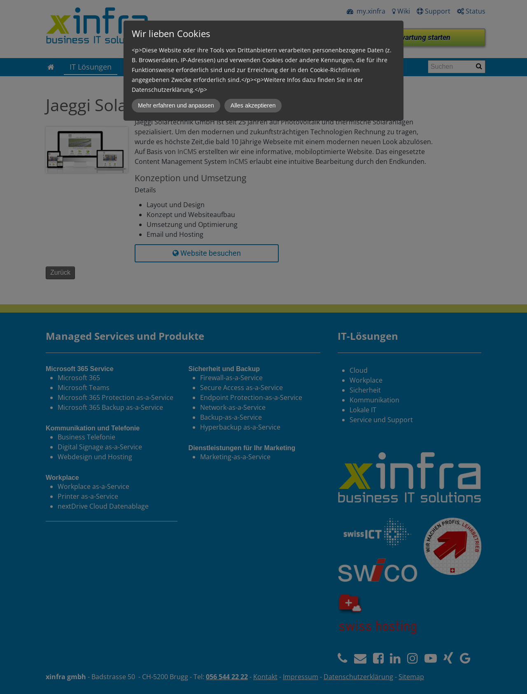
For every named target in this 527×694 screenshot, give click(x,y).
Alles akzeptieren (253, 105)
